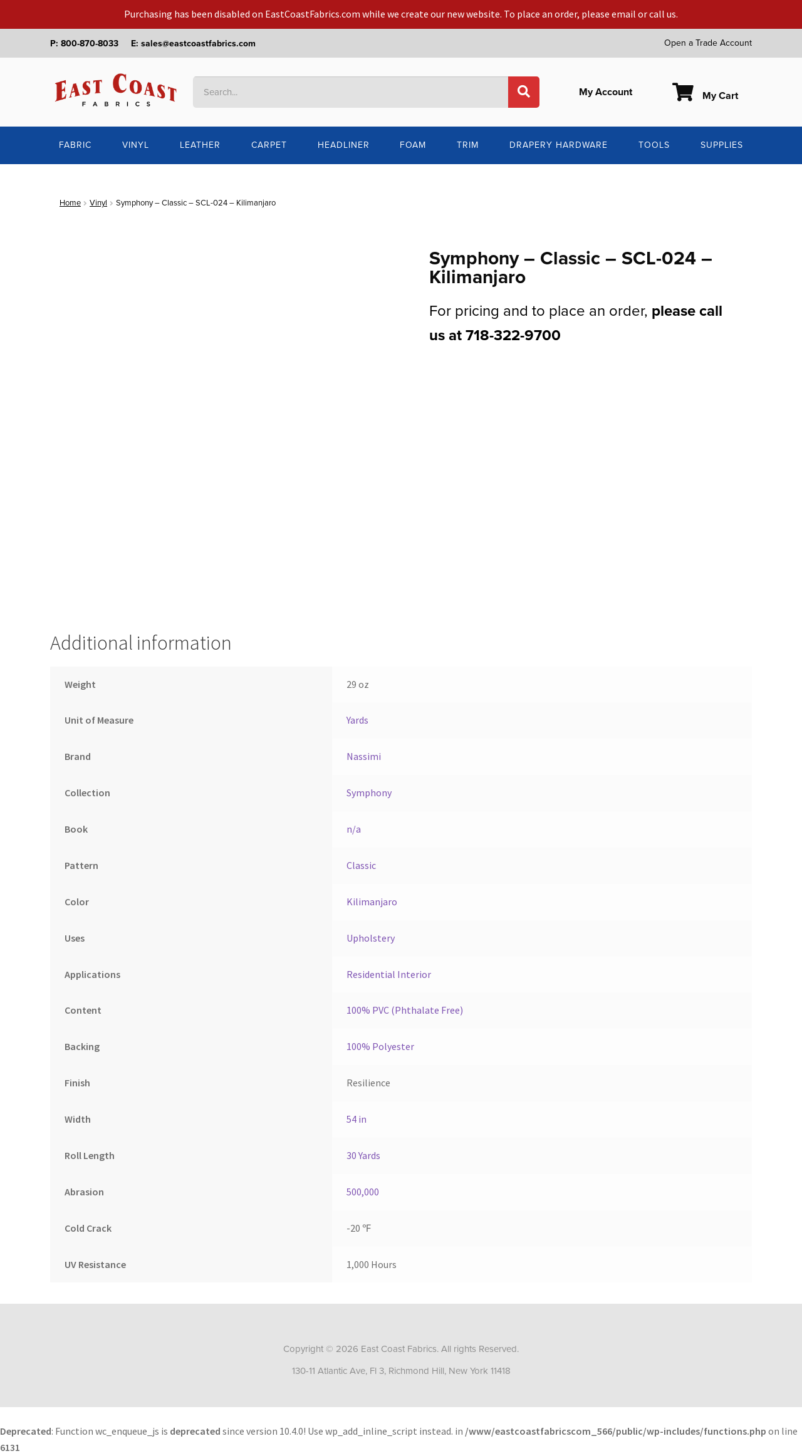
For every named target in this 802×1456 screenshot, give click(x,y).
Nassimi (363, 756)
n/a (353, 829)
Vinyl (135, 145)
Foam (413, 145)
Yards (357, 720)
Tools (654, 145)
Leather (200, 145)
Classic (361, 865)
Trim (468, 145)
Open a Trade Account (708, 43)
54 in (356, 1119)
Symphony (369, 792)
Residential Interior (388, 974)
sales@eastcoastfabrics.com (198, 43)
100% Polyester (380, 1046)
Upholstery (370, 938)
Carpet (269, 145)
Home (70, 203)
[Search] (523, 92)
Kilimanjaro (371, 901)
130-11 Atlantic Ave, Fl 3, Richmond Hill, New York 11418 (401, 1370)
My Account (605, 92)
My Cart (705, 96)
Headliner (344, 145)
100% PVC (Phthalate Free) (404, 1010)
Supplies (721, 145)
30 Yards (363, 1155)
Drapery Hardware (558, 145)
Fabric (75, 145)
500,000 (362, 1191)
